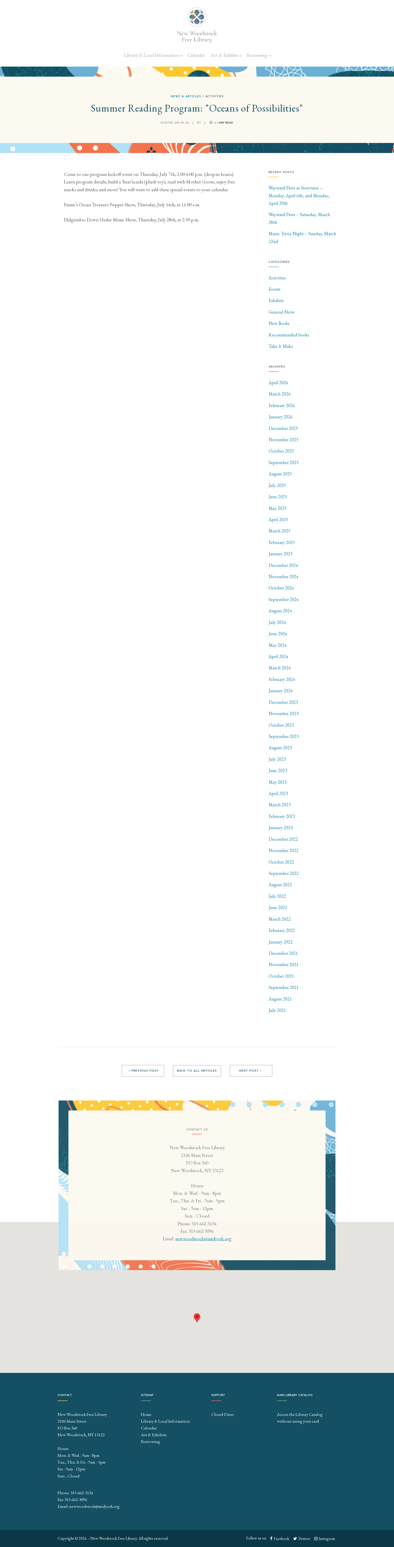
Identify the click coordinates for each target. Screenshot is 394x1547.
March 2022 (280, 919)
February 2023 (282, 816)
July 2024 (277, 622)
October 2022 (281, 862)
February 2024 (282, 679)
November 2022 (284, 850)
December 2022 (283, 839)
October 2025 (281, 451)
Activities (277, 278)
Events (274, 289)
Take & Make (281, 346)
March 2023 (280, 805)
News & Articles (186, 96)
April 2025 (278, 519)
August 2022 (280, 884)
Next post (251, 1070)
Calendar (196, 55)
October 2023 (281, 725)
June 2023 (278, 770)
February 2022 (282, 930)
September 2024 (284, 599)
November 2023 (284, 713)
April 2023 (278, 793)
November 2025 (284, 439)
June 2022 (278, 907)
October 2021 (281, 976)
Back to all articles (197, 1070)
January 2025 (281, 554)
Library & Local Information (151, 55)
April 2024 (278, 656)
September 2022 (284, 873)
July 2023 (277, 759)
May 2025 (278, 508)
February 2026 (282, 405)
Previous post (143, 1070)
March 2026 (280, 394)
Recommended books (289, 335)
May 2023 (278, 782)
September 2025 (284, 462)
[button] (197, 1318)
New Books (279, 323)
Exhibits (276, 300)
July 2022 (277, 896)
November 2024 (284, 576)
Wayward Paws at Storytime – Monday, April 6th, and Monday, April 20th (299, 195)
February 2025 (282, 542)
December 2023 (283, 702)
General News (281, 312)
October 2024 (281, 588)
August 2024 (280, 611)
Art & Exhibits (224, 55)
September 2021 (284, 987)
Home (146, 1414)
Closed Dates (222, 1414)
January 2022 (281, 942)
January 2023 (281, 827)
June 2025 (278, 497)
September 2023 (284, 736)
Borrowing (257, 55)
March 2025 (280, 531)
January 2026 (281, 417)
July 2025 (277, 485)
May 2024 (278, 645)
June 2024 (278, 633)
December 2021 (283, 953)
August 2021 (280, 999)
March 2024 (280, 668)
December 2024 (283, 565)
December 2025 (283, 428)
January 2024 (281, 690)
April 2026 (278, 382)
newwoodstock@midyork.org (203, 1242)
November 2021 (284, 964)
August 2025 (280, 474)
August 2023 (280, 748)
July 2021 (277, 1010)
